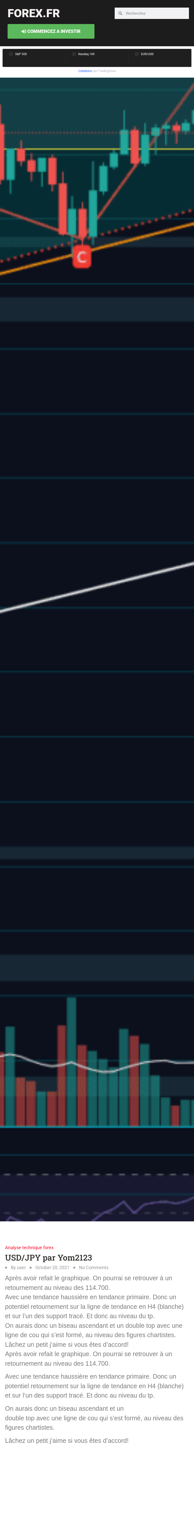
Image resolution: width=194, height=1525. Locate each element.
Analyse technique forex (29, 1247)
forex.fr (34, 13)
